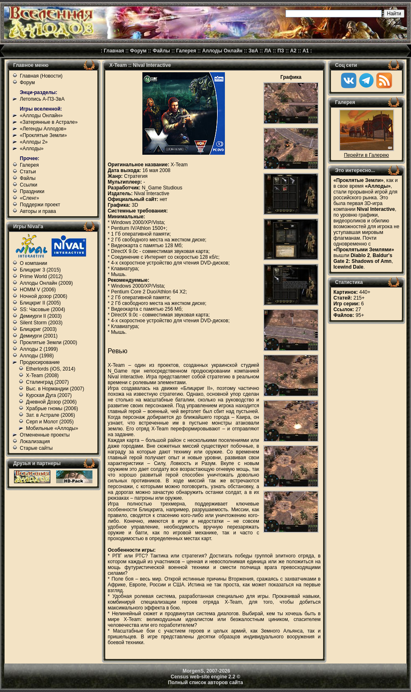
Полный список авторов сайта (205, 682)
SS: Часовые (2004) (42, 309)
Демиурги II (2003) (40, 316)
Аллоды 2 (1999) (39, 349)
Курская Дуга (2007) (49, 395)
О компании (33, 263)
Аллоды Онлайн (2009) (46, 283)
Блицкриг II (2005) (40, 303)
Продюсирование (40, 362)
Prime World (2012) (41, 276)
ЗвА (253, 51)
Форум (138, 51)
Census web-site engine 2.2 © (206, 677)
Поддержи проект (40, 205)
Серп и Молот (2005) (50, 422)
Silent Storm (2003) (41, 323)
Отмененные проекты (45, 435)
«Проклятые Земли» (43, 135)
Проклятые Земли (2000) (48, 342)
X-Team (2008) (42, 375)
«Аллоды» (32, 148)
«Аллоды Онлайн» (41, 115)
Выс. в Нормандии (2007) (55, 389)
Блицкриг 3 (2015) (40, 270)
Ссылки (28, 185)
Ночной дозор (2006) (43, 296)
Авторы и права (38, 211)
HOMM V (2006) (38, 290)
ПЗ (280, 51)
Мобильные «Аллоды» (52, 428)
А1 (305, 51)
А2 (293, 51)
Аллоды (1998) (37, 356)
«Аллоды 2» (34, 142)
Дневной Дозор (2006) (51, 402)
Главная (114, 51)
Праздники (32, 191)
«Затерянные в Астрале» (49, 122)
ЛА (267, 51)
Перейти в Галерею (366, 155)
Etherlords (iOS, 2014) (50, 369)
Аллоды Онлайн (222, 51)
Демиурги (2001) (38, 336)
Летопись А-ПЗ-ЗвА (42, 99)
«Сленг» (29, 198)
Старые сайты (36, 448)
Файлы (161, 51)
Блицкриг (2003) (38, 329)
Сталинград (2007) (47, 382)
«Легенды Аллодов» (43, 129)
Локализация (35, 441)
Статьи (28, 172)
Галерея (186, 51)
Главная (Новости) (41, 76)
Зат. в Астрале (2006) (50, 415)
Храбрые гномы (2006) (52, 408)
